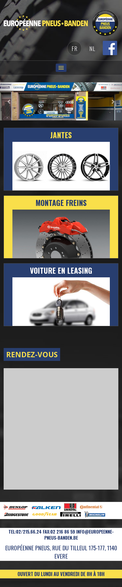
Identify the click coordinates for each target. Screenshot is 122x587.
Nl (92, 48)
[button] (9, 101)
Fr (74, 48)
